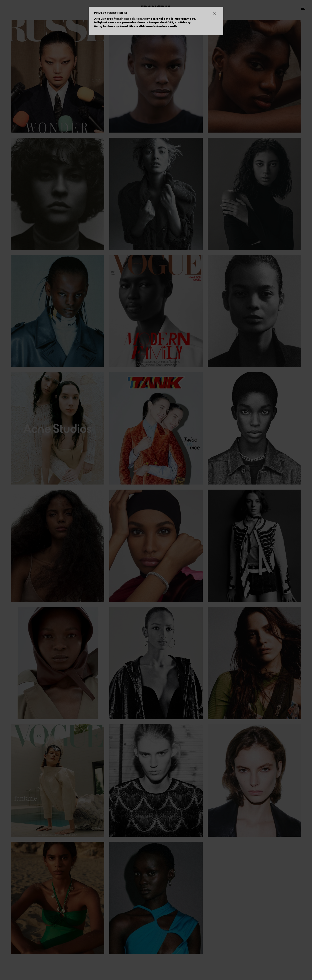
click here (145, 26)
